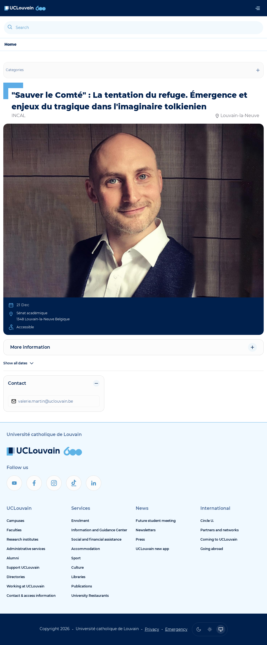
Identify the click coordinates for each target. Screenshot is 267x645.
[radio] (198, 629)
